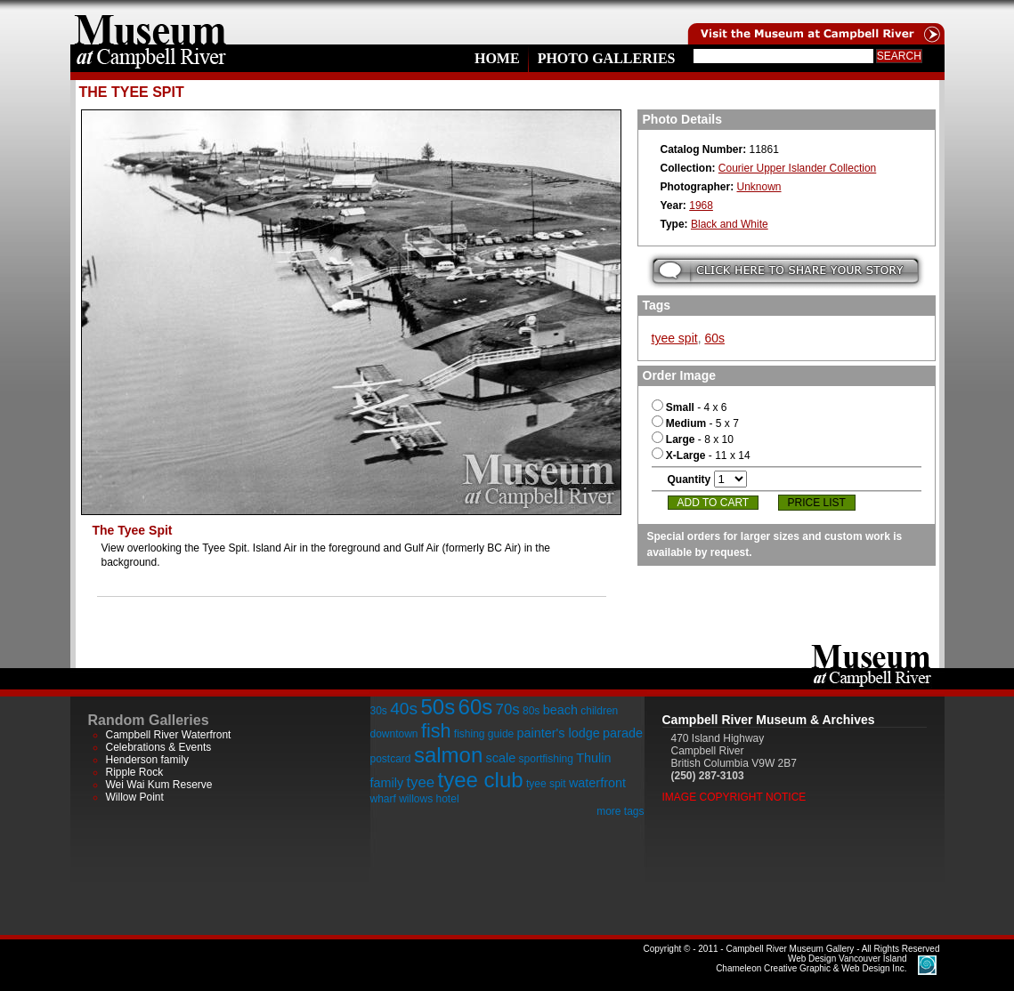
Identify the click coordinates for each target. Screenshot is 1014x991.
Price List (817, 502)
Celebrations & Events (159, 747)
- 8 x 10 (693, 439)
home (150, 22)
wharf (383, 799)
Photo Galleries (607, 58)
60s (714, 338)
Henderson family (147, 759)
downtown (394, 734)
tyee (420, 782)
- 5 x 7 (695, 423)
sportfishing (546, 759)
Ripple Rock (135, 772)
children (599, 711)
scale (501, 758)
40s (404, 708)
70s (508, 709)
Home (497, 58)
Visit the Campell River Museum (815, 22)
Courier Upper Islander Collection (797, 168)
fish (436, 731)
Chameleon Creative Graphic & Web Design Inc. (811, 963)
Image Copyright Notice (734, 797)
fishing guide (484, 734)
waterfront (597, 783)
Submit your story (785, 271)
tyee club (480, 780)
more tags (620, 811)
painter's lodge (558, 733)
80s (531, 711)
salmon (448, 755)
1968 (701, 205)
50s (437, 707)
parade (623, 733)
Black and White (729, 224)
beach (560, 710)
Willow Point (135, 797)
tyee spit (675, 338)
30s (378, 711)
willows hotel (428, 799)
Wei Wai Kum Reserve (159, 784)
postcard (390, 759)
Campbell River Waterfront (168, 735)
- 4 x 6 (689, 407)
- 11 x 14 (701, 455)
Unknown (759, 187)
